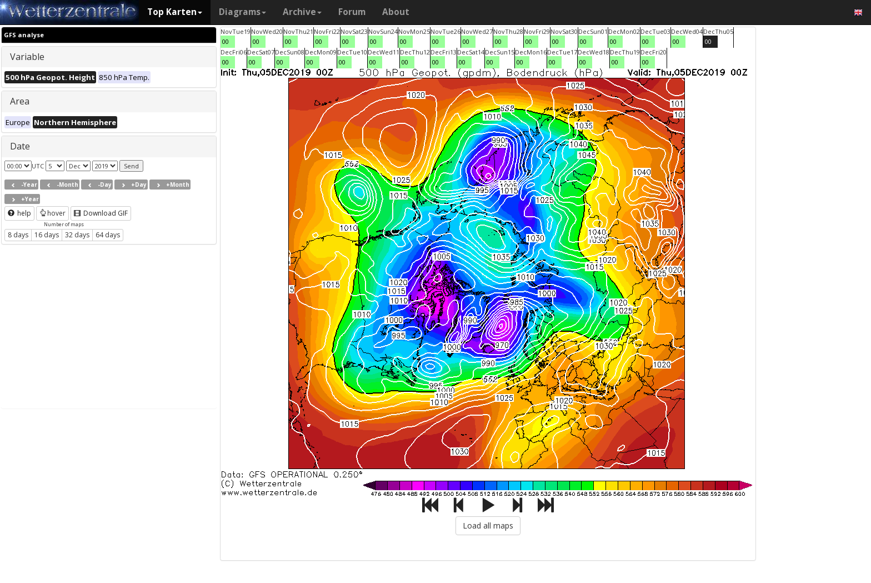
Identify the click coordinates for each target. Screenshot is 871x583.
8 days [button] (18, 235)
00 (225, 41)
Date (20, 146)
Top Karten (174, 12)
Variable (27, 57)
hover (52, 213)
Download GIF (101, 213)
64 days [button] (108, 235)
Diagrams (242, 12)
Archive (302, 12)
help (19, 213)
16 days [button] (46, 235)
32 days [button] (77, 235)
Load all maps (488, 525)
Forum (352, 12)
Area (19, 101)
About (395, 12)
